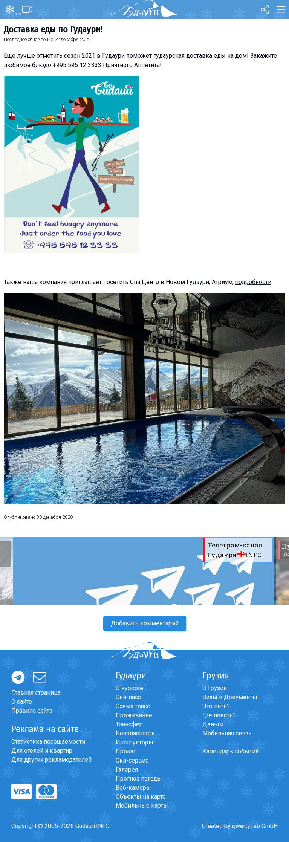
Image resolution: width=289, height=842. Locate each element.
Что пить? (216, 706)
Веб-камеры (133, 787)
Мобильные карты (142, 805)
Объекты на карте (141, 796)
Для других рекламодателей (51, 759)
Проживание (134, 715)
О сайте (21, 701)
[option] (144, 571)
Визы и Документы (229, 697)
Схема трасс (133, 706)
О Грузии (214, 688)
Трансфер (129, 724)
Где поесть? (219, 715)
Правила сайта (31, 710)
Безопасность (135, 733)
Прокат (126, 751)
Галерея (127, 769)
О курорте (129, 688)
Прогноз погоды (139, 778)
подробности (253, 282)
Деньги (212, 724)
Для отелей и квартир (41, 750)
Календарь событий (230, 751)
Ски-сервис (132, 760)
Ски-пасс (128, 697)
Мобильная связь (227, 733)
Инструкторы (134, 742)
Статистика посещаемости (48, 741)
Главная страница (36, 692)
